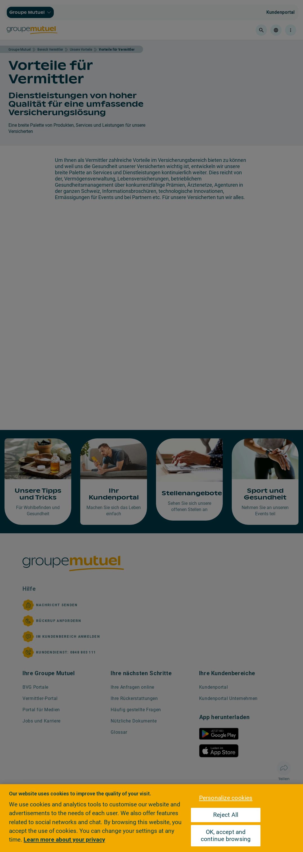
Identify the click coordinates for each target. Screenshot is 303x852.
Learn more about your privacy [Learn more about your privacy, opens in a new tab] (64, 839)
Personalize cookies (226, 798)
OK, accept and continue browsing (226, 835)
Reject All (225, 814)
